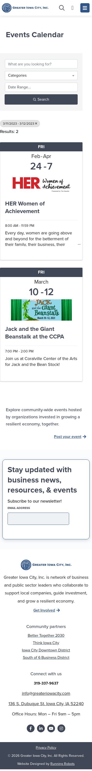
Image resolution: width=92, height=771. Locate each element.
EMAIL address (27, 509)
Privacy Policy (46, 749)
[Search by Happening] (41, 89)
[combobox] (41, 77)
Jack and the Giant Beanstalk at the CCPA (34, 335)
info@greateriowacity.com (46, 695)
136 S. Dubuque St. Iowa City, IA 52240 (46, 705)
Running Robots (62, 765)
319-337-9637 (46, 685)
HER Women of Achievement (25, 209)
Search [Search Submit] (41, 101)
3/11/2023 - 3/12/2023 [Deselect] (20, 125)
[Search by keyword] (41, 65)
